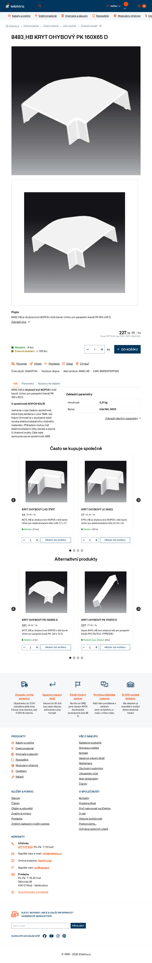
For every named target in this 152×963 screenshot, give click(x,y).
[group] (46, 500)
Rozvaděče (22, 759)
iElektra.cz (14, 26)
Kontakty (84, 798)
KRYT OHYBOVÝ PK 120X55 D (40, 619)
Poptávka (16, 818)
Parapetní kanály (89, 25)
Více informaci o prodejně (33, 891)
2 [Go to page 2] (74, 550)
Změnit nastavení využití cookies (30, 823)
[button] (114, 6)
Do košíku (127, 349)
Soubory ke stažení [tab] (49, 383)
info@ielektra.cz (52, 853)
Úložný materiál (51, 25)
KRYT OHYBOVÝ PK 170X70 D (99, 619)
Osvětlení (21, 771)
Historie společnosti (90, 818)
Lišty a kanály (69, 25)
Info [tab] (15, 383)
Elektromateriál (31, 25)
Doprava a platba (89, 747)
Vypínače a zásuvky (27, 754)
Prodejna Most (87, 803)
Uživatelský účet (88, 773)
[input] (30, 540)
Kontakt (83, 752)
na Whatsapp (41, 867)
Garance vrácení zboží (92, 758)
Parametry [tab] (28, 383)
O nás (82, 813)
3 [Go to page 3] (78, 550)
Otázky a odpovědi (22, 808)
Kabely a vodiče (25, 742)
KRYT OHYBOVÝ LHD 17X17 (38, 509)
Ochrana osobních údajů (93, 828)
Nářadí (20, 776)
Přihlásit (78, 925)
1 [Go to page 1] (70, 550)
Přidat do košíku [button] (55, 540)
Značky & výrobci (21, 813)
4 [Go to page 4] (82, 550)
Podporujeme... (87, 823)
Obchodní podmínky (91, 768)
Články (83, 783)
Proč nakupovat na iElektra (94, 808)
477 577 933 (25, 846)
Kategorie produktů (90, 742)
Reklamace (85, 763)
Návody (15, 798)
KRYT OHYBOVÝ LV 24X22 (97, 509)
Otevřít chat (45, 860)
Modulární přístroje (27, 765)
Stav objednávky (88, 778)
